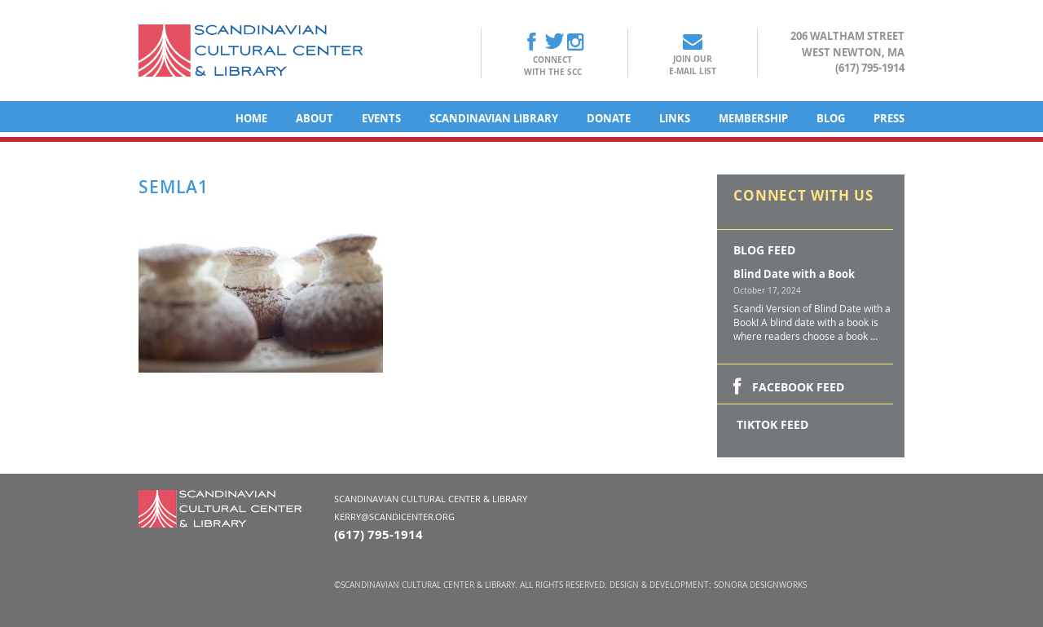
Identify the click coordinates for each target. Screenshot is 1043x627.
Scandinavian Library (493, 118)
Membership (753, 118)
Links (674, 118)
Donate (609, 118)
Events (381, 118)
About (314, 118)
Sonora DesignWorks (760, 585)
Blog (830, 118)
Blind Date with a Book (794, 273)
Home (251, 118)
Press (889, 118)
